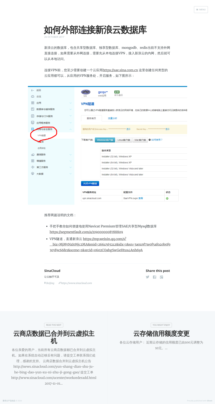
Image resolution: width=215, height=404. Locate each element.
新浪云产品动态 (9, 400)
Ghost (209, 400)
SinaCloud (52, 271)
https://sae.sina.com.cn (120, 70)
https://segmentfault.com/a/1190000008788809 (86, 232)
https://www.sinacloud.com (76, 283)
